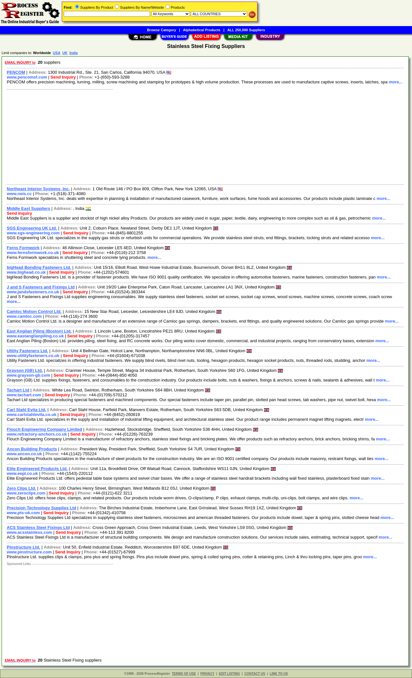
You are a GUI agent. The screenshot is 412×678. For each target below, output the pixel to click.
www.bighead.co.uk (26, 272)
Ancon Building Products (32, 449)
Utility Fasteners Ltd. (27, 350)
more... (396, 82)
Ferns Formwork (23, 247)
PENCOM (16, 72)
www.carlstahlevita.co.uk (31, 414)
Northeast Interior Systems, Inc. (38, 188)
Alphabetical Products (201, 30)
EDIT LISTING (229, 673)
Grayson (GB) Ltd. (25, 370)
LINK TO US (279, 673)
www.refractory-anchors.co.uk (37, 434)
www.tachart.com (24, 394)
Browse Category (161, 30)
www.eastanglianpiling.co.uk (35, 336)
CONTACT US (254, 673)
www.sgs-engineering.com (33, 233)
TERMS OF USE (184, 673)
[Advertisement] (197, 136)
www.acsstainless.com (29, 532)
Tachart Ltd (18, 390)
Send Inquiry (63, 77)
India (74, 53)
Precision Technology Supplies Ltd (41, 507)
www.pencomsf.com (27, 77)
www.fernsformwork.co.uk (33, 252)
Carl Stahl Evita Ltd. (26, 409)
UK (65, 53)
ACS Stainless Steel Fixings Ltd (38, 527)
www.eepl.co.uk (22, 473)
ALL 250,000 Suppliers (246, 30)
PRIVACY (208, 673)
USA (56, 53)
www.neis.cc (19, 193)
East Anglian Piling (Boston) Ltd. (39, 331)
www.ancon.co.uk (24, 453)
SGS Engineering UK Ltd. (32, 228)
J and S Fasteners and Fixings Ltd (41, 287)
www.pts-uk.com (23, 512)
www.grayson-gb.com (28, 375)
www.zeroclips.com (26, 493)
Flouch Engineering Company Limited (44, 429)
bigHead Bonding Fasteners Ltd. (39, 267)
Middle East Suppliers (28, 208)
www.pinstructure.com (29, 552)
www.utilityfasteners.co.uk (33, 355)
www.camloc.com (24, 316)
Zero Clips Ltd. (21, 488)
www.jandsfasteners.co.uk (33, 291)
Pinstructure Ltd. (23, 547)
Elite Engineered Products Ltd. (37, 468)
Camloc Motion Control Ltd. (34, 311)
